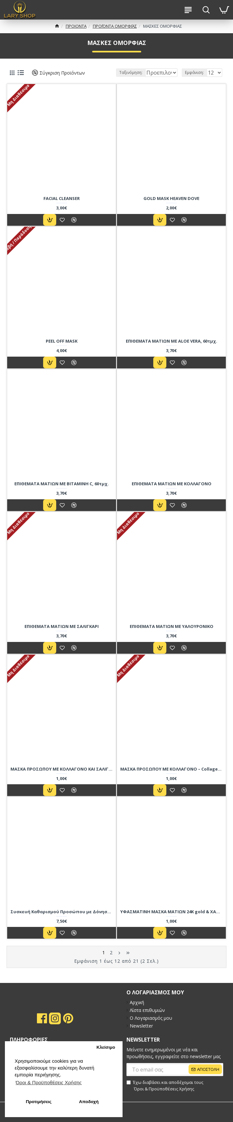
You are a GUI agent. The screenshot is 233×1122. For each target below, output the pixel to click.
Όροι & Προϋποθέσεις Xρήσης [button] (49, 1082)
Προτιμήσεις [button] (39, 1101)
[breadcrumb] (57, 26)
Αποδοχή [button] (89, 1101)
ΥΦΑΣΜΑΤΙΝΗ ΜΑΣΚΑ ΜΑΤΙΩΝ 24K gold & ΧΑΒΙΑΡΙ (171, 920)
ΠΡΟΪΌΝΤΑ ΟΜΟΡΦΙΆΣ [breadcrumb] (115, 26)
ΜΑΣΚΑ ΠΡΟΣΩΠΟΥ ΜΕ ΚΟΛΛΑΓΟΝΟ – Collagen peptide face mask (171, 777)
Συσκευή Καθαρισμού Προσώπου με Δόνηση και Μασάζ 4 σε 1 (61, 920)
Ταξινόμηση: (89, 81)
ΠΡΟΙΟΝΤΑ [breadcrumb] (76, 26)
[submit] (175, 1069)
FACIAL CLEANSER (61, 207)
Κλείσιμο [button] (105, 1047)
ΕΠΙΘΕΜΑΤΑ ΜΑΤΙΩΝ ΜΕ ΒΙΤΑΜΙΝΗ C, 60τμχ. (61, 492)
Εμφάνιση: (194, 81)
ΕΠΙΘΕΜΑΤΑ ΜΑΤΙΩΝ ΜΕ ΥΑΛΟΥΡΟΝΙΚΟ (171, 635)
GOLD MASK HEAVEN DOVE (171, 207)
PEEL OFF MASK (61, 349)
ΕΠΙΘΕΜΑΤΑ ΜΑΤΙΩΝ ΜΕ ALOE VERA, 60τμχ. (171, 349)
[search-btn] (206, 10)
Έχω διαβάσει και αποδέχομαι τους (164, 1085)
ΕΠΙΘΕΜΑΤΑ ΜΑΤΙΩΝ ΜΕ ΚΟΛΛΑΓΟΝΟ (171, 492)
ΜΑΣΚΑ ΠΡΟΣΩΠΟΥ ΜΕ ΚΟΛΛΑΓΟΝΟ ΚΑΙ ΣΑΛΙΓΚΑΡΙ (61, 777)
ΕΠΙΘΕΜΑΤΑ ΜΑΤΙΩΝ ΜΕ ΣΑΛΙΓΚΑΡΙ (62, 635)
